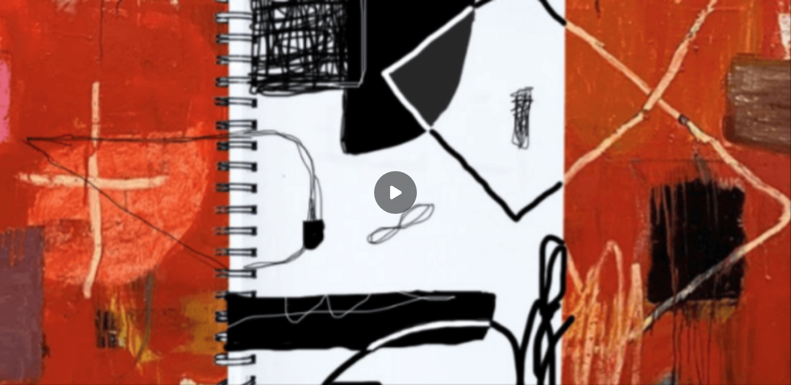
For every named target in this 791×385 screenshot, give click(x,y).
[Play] (395, 192)
